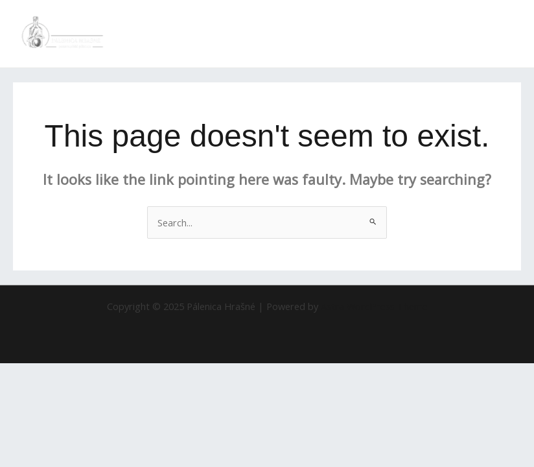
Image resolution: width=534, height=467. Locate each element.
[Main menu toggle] (507, 33)
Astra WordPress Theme (374, 306)
